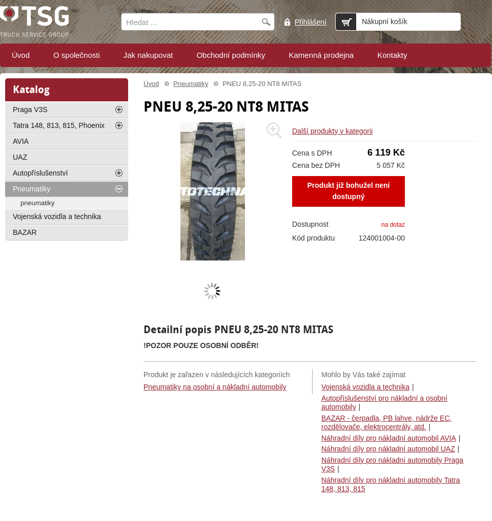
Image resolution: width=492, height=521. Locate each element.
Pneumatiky (190, 84)
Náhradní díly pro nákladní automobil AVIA (388, 438)
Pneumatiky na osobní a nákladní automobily (215, 387)
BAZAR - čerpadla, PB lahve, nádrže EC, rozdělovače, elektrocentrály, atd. (386, 422)
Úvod (151, 84)
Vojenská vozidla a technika (365, 387)
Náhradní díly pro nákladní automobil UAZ (388, 449)
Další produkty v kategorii (332, 131)
